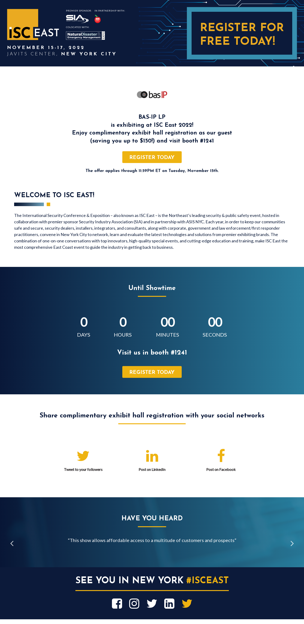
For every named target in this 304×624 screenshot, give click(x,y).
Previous (11, 543)
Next (292, 543)
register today (152, 157)
